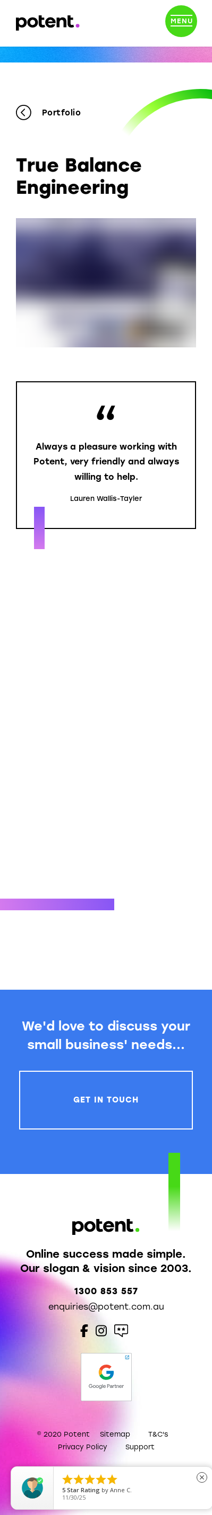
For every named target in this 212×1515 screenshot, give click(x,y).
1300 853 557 (106, 1291)
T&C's (158, 1434)
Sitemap (115, 1434)
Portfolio (48, 113)
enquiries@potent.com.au (106, 1307)
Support (140, 1447)
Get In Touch (106, 1100)
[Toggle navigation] (181, 23)
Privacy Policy (82, 1447)
